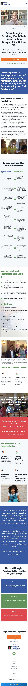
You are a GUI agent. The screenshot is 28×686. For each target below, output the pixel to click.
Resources (14, 666)
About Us (14, 661)
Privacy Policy (14, 668)
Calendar (14, 671)
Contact (14, 676)
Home (14, 659)
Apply (14, 673)
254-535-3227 (14, 63)
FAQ (14, 663)
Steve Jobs (14, 558)
